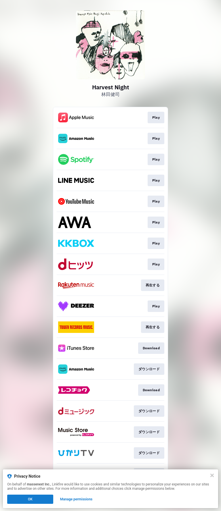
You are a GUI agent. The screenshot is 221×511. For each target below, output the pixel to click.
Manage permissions (76, 499)
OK (30, 499)
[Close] (212, 475)
